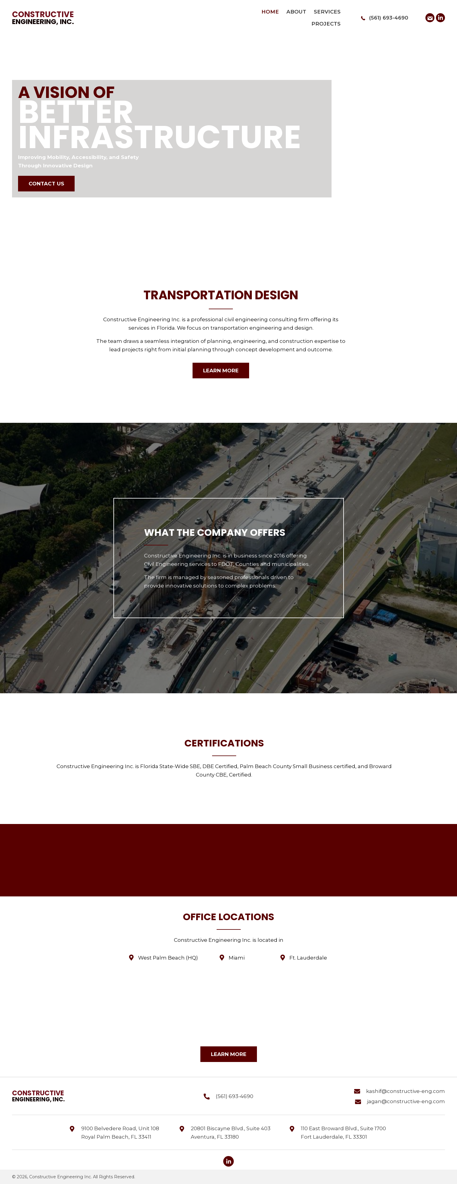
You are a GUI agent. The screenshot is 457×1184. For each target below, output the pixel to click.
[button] (429, 17)
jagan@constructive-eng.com (406, 1101)
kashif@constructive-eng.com (405, 1091)
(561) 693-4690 (388, 18)
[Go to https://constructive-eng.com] (47, 18)
